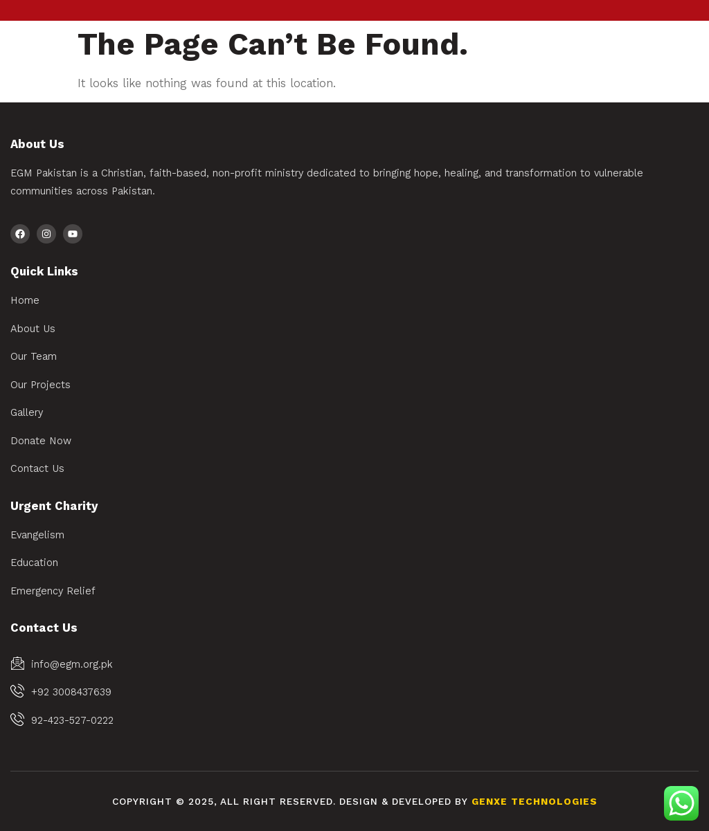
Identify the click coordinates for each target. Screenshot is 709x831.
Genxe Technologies (535, 801)
